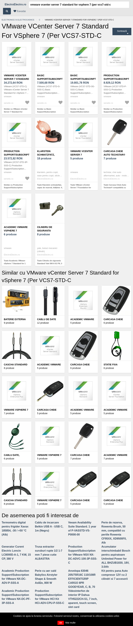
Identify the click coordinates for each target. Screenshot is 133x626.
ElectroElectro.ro (15, 4)
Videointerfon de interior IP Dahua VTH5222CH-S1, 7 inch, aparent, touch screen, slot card (82, 598)
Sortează (122, 31)
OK (60, 623)
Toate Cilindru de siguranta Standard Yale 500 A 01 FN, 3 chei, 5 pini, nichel (49, 263)
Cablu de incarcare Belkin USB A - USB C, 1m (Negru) (49, 526)
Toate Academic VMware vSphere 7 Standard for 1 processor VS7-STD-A (15, 263)
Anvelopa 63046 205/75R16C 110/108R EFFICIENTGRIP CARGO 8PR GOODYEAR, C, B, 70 (82, 578)
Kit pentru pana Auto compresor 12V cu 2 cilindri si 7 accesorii (114, 574)
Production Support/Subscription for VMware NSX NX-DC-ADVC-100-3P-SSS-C (82, 554)
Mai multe (70, 622)
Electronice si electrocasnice (18, 20)
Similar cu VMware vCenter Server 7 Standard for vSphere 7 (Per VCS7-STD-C (16, 111)
